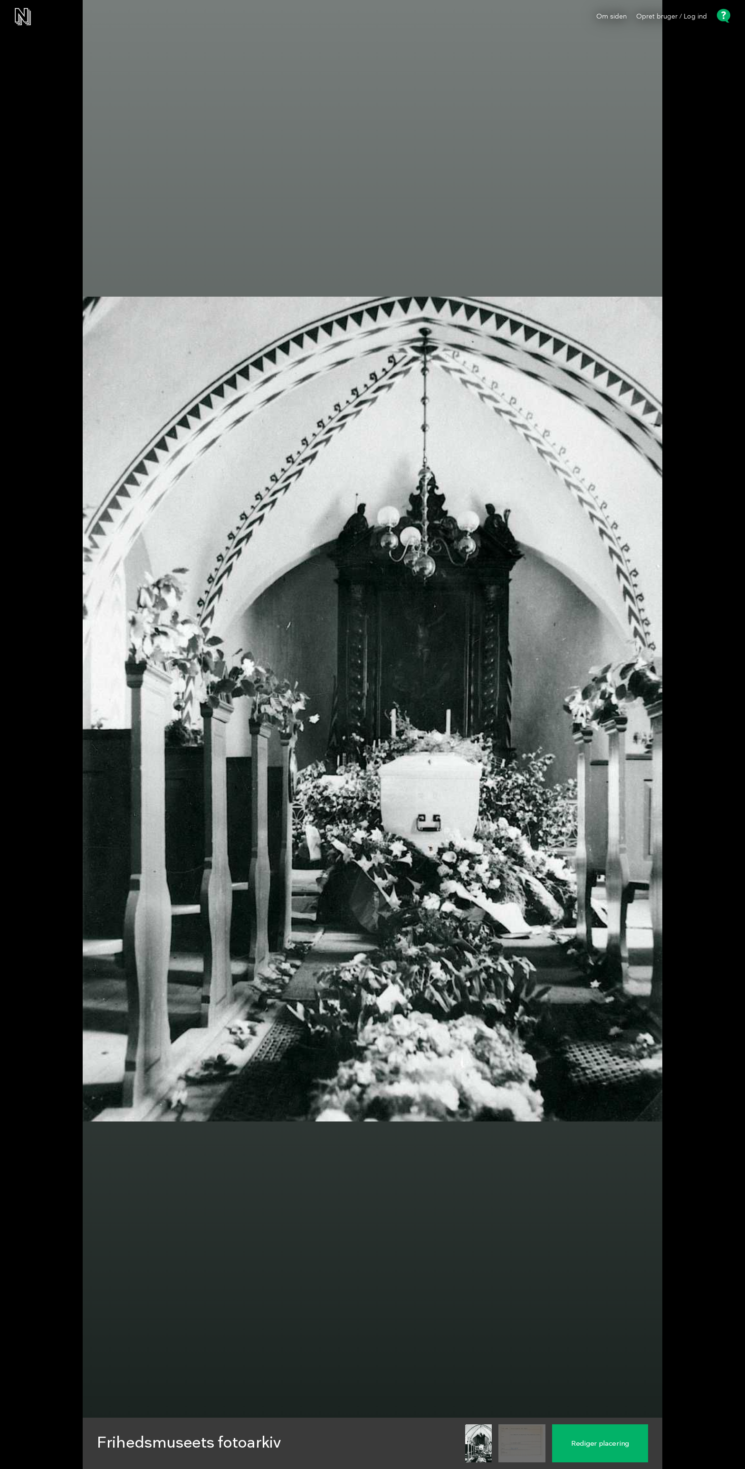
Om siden (611, 16)
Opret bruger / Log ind (671, 16)
